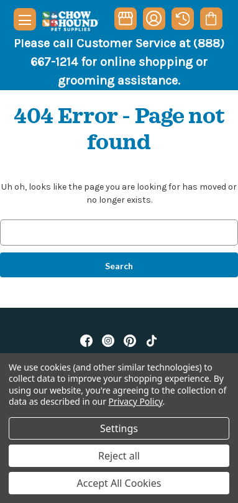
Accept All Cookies (119, 483)
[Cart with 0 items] (211, 18)
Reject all (119, 456)
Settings (119, 428)
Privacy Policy (136, 401)
